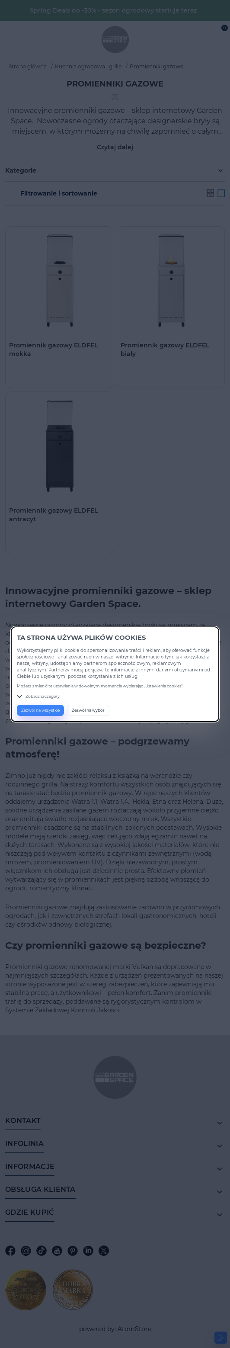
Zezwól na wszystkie (40, 710)
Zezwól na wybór (88, 710)
